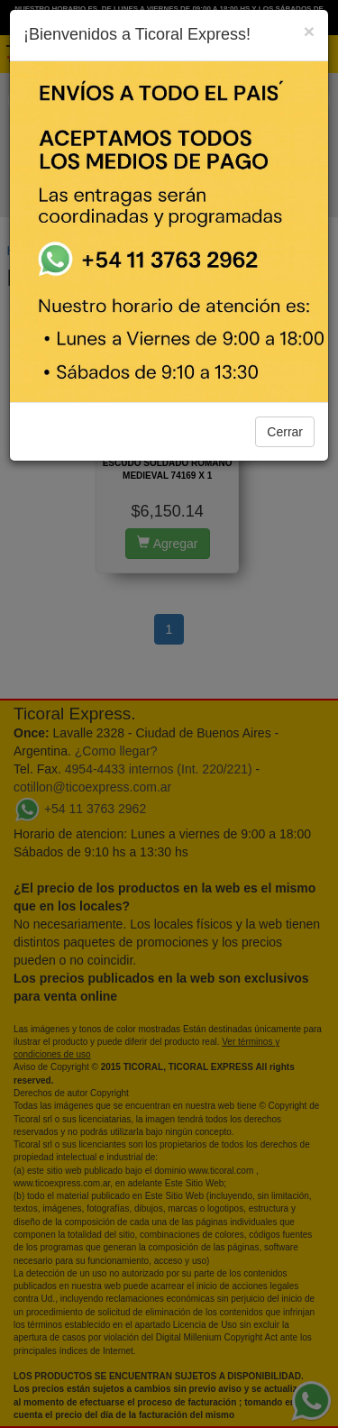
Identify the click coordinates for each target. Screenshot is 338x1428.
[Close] (309, 31)
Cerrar (285, 432)
